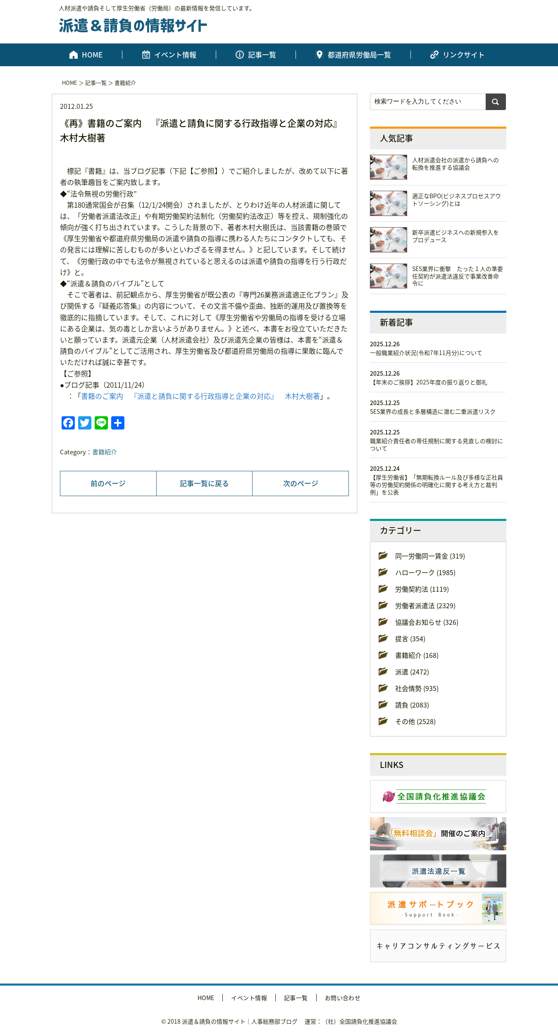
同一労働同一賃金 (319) (430, 556)
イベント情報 (175, 54)
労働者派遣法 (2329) (425, 605)
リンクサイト (464, 54)
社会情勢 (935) (417, 688)
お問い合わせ (343, 997)
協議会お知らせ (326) (426, 622)
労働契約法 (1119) (422, 589)
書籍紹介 (125, 82)
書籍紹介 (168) (417, 655)
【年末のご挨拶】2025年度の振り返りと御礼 (428, 382)
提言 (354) (410, 638)
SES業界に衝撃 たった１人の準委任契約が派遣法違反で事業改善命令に (457, 276)
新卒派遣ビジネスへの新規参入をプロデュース (455, 236)
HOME (92, 54)
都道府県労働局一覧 (359, 54)
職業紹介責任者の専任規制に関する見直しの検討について (436, 444)
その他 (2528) (415, 721)
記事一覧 (262, 54)
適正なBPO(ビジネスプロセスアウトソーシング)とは (456, 199)
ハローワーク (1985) (425, 572)
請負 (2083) (412, 705)
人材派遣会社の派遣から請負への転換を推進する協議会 (455, 163)
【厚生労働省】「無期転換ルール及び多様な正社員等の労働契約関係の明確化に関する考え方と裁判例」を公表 (436, 484)
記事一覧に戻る (204, 483)
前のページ (108, 483)
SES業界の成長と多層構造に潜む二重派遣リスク (433, 411)
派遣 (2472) (412, 671)
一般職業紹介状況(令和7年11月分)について (426, 352)
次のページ (300, 483)
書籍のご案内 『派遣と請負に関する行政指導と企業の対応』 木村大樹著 (200, 396)
